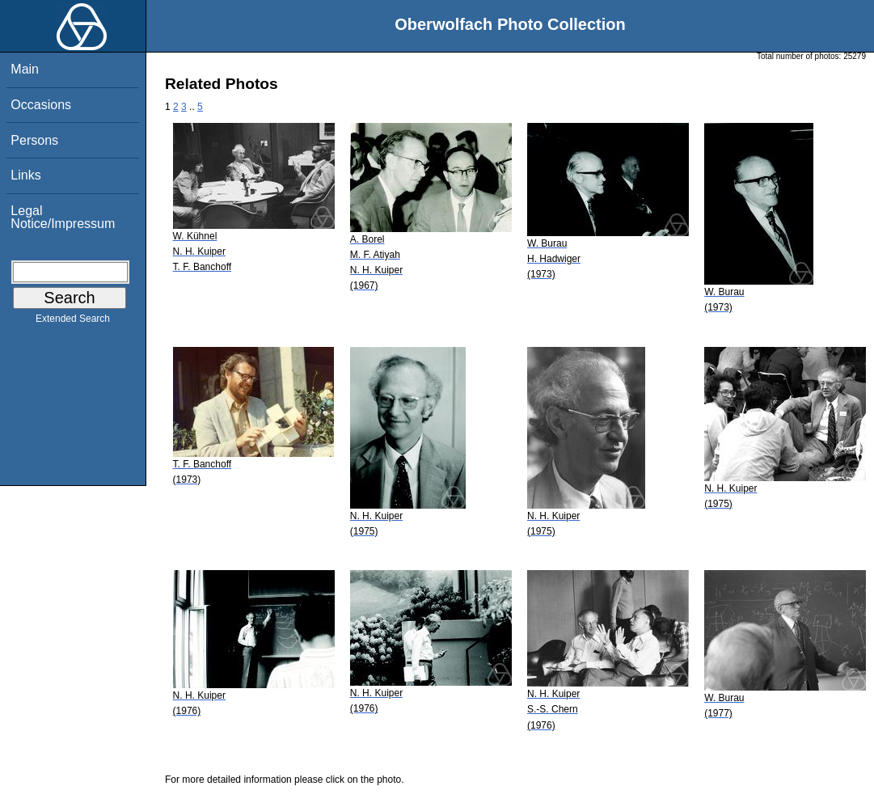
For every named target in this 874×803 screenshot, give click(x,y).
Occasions (41, 105)
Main (25, 69)
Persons (34, 140)
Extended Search (73, 322)
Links (25, 175)
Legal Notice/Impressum (63, 217)
